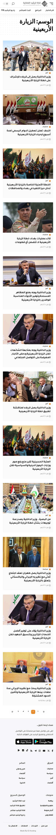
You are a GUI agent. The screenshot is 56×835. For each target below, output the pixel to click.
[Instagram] (40, 751)
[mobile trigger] (50, 3)
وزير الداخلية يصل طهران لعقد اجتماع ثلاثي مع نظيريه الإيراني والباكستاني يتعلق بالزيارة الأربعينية (30, 577)
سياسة (45, 569)
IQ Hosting (31, 831)
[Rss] (31, 751)
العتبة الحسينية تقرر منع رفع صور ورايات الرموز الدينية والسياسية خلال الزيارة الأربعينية (30, 466)
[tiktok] (27, 751)
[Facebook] (52, 751)
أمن (46, 73)
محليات (45, 127)
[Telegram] (36, 751)
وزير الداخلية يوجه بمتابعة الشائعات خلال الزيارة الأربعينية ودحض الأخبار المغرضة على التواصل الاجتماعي (30, 354)
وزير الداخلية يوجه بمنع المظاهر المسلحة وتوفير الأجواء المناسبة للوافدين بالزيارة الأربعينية (31, 296)
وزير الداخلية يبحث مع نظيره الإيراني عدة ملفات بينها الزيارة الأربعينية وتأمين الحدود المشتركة (28, 692)
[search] (13, 3)
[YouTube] (44, 751)
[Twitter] (48, 751)
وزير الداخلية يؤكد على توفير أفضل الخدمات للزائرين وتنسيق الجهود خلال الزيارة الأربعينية (30, 635)
